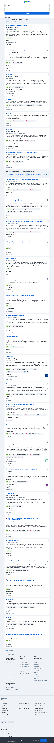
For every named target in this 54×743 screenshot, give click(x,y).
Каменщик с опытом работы (15, 442)
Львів (7, 679)
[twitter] (5, 722)
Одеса (7, 673)
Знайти (27, 13)
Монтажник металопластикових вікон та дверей (21, 469)
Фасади (8, 279)
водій (35, 660)
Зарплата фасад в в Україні (40, 680)
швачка (36, 678)
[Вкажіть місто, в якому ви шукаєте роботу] (27, 9)
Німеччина (8, 662)
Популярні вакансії (10, 687)
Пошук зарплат (39, 708)
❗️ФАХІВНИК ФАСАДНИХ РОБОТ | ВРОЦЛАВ (20, 580)
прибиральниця (37, 668)
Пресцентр (5, 710)
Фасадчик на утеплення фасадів (16, 25)
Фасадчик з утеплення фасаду (15, 50)
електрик (36, 672)
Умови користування (6, 733)
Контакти (4, 708)
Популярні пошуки (11, 654)
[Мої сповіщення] (52, 2)
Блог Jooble (38, 710)
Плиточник (9, 356)
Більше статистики (12, 21)
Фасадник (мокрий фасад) (14, 200)
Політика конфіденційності (8, 736)
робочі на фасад (23, 662)
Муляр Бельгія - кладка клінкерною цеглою (20, 404)
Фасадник (9, 99)
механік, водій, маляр (12, 540)
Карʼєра (4, 712)
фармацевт (36, 670)
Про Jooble (4, 706)
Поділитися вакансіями (25, 706)
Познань (7, 670)
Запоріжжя (8, 677)
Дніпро (7, 675)
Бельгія (7, 666)
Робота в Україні (6, 717)
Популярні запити (40, 706)
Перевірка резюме (40, 715)
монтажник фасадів (24, 673)
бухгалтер (36, 666)
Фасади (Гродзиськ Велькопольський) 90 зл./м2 (21, 561)
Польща (7, 668)
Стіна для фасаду (11, 258)
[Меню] (2, 2)
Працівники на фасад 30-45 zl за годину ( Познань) (22, 179)
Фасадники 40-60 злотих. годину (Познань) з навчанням (24, 221)
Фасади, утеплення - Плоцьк (15, 315)
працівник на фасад (24, 664)
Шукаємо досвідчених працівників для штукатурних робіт (24, 634)
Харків (7, 671)
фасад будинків (23, 660)
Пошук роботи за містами (12, 689)
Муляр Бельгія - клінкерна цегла (16, 384)
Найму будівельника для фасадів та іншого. (20, 242)
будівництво (37, 674)
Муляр (8, 425)
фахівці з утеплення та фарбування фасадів (20, 295)
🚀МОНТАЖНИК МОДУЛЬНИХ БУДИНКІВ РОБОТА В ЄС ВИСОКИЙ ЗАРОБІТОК (23, 519)
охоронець (36, 664)
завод (35, 662)
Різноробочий (10, 493)
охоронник (36, 676)
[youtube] (12, 722)
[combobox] (5, 729)
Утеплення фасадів (12, 336)
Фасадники (9, 599)
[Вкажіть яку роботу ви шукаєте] (27, 5)
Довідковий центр (6, 715)
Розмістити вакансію (24, 708)
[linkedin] (9, 722)
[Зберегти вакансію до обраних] (47, 25)
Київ (7, 664)
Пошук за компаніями (41, 712)
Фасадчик (9, 74)
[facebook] (2, 722)
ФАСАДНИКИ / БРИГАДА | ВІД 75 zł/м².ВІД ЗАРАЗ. (21, 152)
